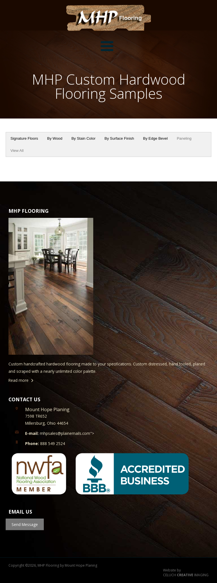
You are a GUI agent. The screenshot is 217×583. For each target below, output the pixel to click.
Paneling (184, 138)
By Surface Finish (119, 138)
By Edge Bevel (155, 138)
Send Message (25, 524)
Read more (18, 380)
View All (16, 150)
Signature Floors (24, 138)
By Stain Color (83, 138)
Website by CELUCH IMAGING (186, 572)
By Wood (54, 138)
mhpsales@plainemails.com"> (59, 433)
